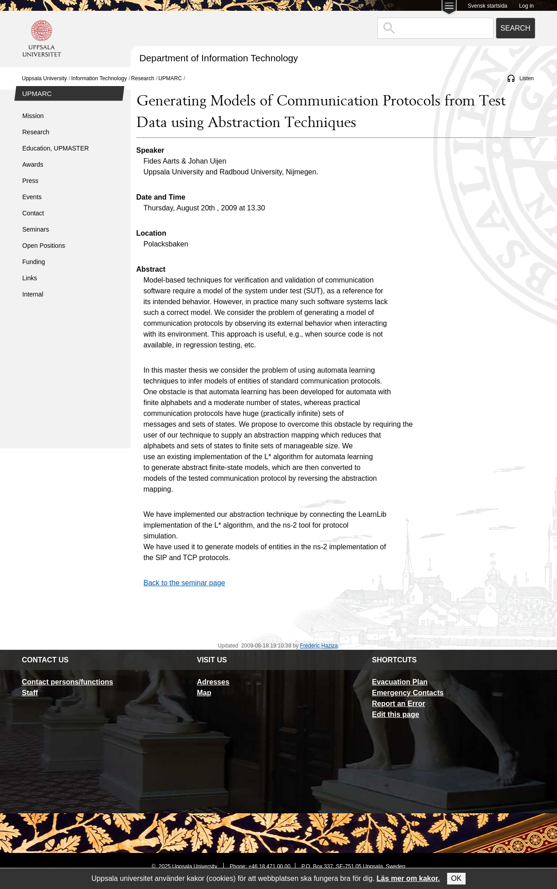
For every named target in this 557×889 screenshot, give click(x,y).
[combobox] (435, 28)
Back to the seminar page (184, 583)
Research (142, 78)
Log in (526, 6)
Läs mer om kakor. (408, 878)
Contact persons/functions (67, 682)
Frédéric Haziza (319, 646)
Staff (30, 693)
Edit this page (395, 714)
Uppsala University (44, 78)
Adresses (213, 682)
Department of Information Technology (219, 58)
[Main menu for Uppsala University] (449, 8)
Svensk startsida (487, 6)
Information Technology (99, 78)
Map (204, 693)
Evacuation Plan (400, 682)
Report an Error (398, 703)
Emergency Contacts (408, 693)
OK (456, 878)
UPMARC (170, 78)
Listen (526, 78)
